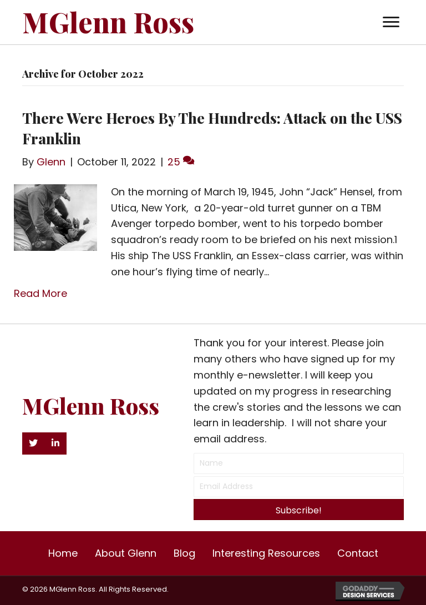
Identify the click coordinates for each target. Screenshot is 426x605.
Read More (40, 293)
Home (63, 553)
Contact (357, 553)
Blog (184, 553)
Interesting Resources (266, 553)
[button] (391, 22)
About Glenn (125, 553)
